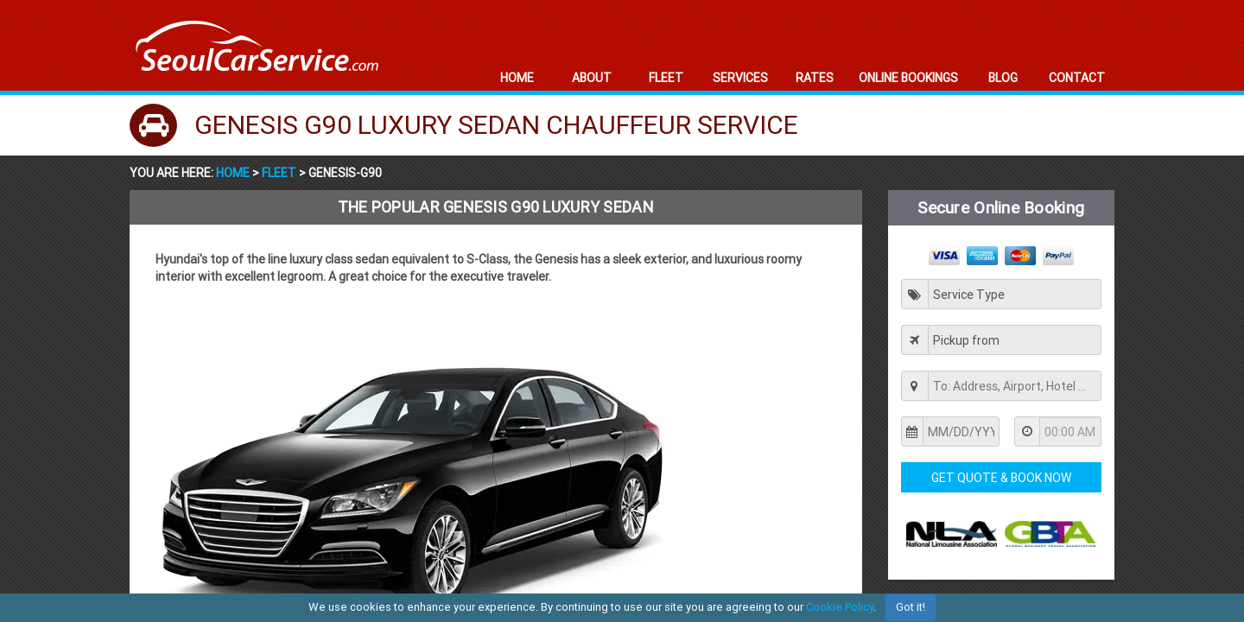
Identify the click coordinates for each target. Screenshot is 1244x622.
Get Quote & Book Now (1001, 478)
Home (234, 173)
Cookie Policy (839, 607)
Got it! (910, 607)
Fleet (279, 173)
